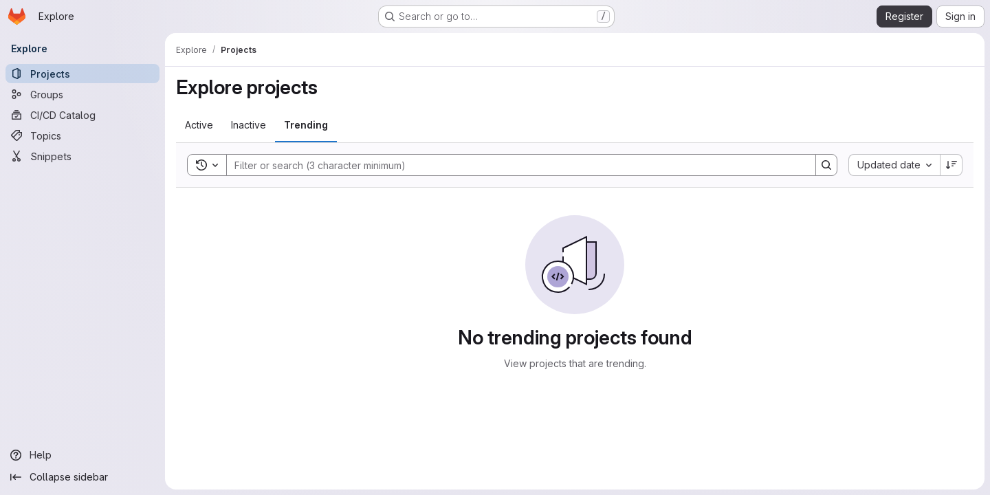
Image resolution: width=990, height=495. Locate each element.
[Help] (83, 455)
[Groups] (83, 94)
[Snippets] (83, 156)
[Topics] (83, 135)
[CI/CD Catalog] (83, 114)
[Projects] (83, 73)
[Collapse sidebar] (83, 477)
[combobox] (894, 165)
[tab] (199, 125)
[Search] (514, 165)
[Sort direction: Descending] (951, 165)
